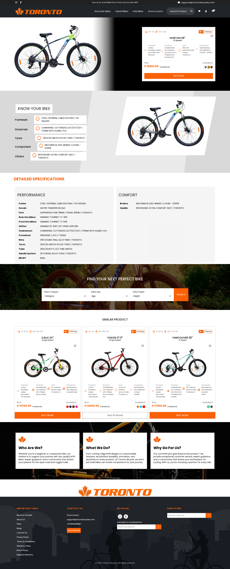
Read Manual (74, 530)
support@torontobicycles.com (81, 519)
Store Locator (73, 515)
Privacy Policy (23, 537)
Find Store (174, 508)
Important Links (27, 508)
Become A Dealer (24, 515)
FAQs (19, 524)
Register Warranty (25, 554)
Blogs (19, 528)
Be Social (123, 508)
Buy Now (179, 75)
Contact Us (22, 532)
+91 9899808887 (74, 524)
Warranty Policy (24, 546)
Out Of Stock (115, 415)
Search (181, 294)
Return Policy (22, 550)
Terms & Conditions (26, 541)
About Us (21, 519)
